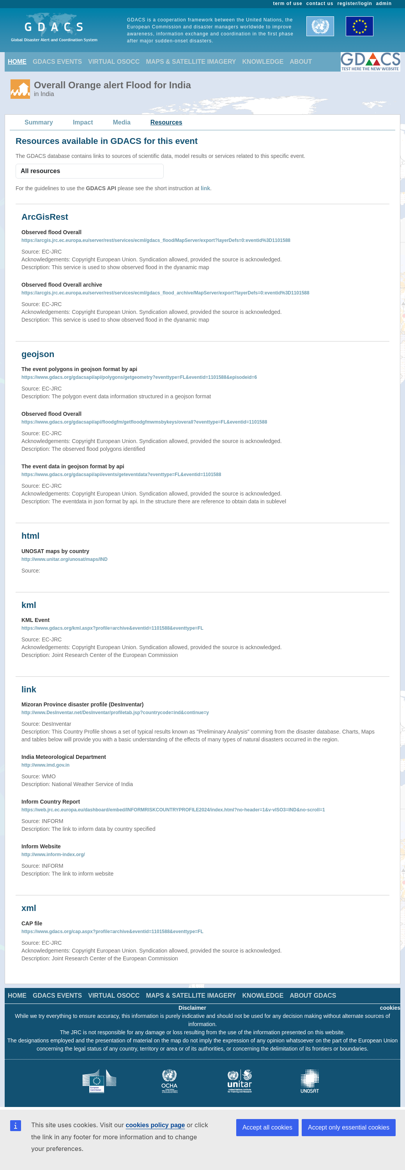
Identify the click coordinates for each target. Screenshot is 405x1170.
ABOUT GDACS (313, 995)
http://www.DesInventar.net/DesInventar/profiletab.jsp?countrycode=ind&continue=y (115, 712)
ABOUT (301, 61)
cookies (390, 1008)
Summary (39, 122)
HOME (17, 61)
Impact (83, 122)
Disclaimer (192, 1008)
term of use (287, 3)
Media (122, 122)
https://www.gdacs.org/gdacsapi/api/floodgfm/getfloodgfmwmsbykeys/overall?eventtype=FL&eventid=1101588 (144, 422)
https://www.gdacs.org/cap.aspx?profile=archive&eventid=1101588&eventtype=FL (112, 931)
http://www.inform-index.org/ (53, 854)
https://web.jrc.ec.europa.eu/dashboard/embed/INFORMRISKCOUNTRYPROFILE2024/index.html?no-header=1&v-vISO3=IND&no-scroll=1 (173, 810)
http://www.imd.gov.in (45, 765)
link (205, 188)
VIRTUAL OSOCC (114, 61)
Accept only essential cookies (348, 1127)
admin (384, 3)
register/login (354, 3)
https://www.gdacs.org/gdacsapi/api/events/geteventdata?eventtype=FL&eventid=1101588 (121, 474)
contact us (320, 3)
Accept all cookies (267, 1127)
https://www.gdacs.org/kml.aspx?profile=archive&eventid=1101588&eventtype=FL (112, 628)
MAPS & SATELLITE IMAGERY (191, 61)
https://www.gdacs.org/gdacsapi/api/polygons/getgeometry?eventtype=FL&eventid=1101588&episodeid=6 (139, 377)
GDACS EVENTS (57, 61)
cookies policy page (155, 1125)
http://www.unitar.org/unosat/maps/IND (64, 559)
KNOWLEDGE (263, 61)
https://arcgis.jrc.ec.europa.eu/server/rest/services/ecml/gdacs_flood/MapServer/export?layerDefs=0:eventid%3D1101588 (155, 240)
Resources (166, 122)
